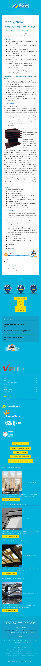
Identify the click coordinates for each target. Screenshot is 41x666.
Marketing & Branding (14, 661)
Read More (6, 326)
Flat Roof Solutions (9, 385)
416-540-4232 (18, 642)
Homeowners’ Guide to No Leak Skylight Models (17, 331)
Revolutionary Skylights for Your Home (15, 324)
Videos (15, 269)
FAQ (23, 271)
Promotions (12, 640)
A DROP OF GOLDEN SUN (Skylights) (14, 337)
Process (20, 640)
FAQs (5, 640)
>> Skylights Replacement (11, 499)
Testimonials (33, 640)
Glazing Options (8, 392)
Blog (14, 267)
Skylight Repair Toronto (20, 444)
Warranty (6, 394)
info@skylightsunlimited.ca (29, 630)
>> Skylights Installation (10, 536)
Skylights (6, 378)
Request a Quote (9, 630)
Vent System (7, 396)
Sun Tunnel (7, 380)
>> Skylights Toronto (10, 610)
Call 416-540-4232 (20, 309)
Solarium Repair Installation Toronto (20, 461)
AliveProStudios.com (27, 661)
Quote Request (20, 298)
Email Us (20, 303)
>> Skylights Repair (9, 573)
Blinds (5, 387)
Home (5, 17)
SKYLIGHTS (25, 642)
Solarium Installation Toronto (20, 457)
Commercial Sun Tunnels (10, 383)
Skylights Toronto (20, 452)
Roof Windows (8, 389)
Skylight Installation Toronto (20, 448)
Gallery (14, 265)
